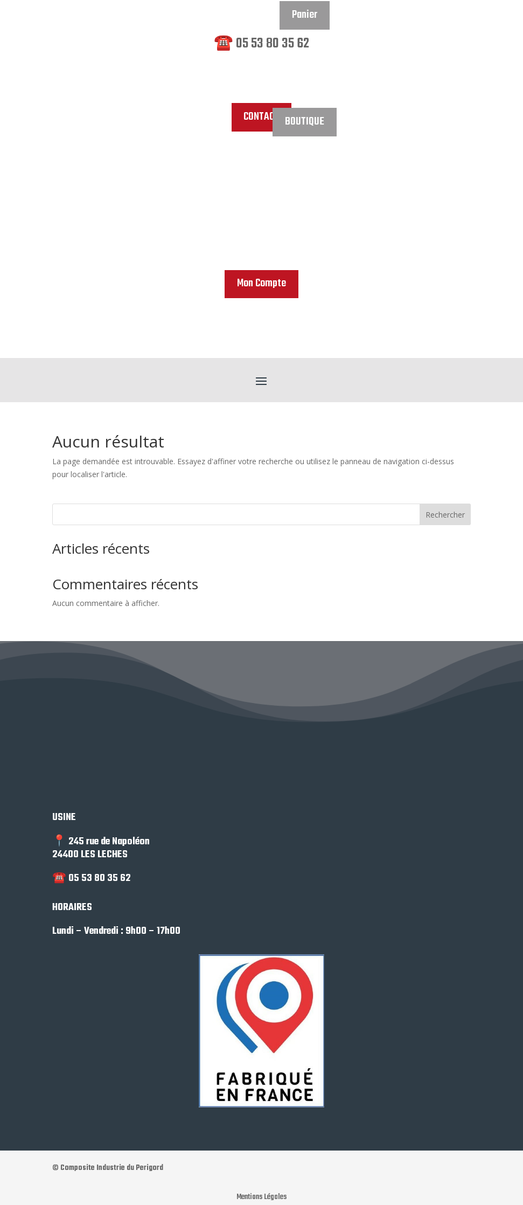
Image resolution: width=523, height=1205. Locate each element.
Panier (304, 18)
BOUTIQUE (304, 124)
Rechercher (445, 517)
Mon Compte (261, 286)
